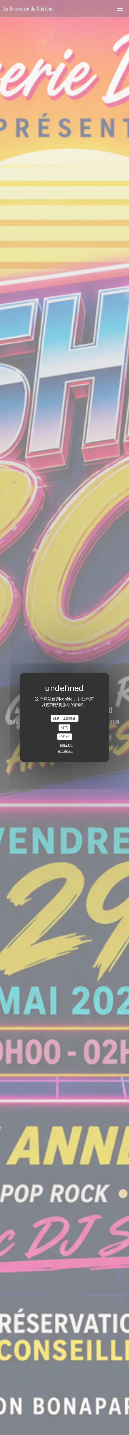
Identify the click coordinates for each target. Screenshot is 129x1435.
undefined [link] (65, 751)
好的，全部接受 (64, 718)
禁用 (64, 727)
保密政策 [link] (66, 745)
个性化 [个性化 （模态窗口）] (64, 736)
